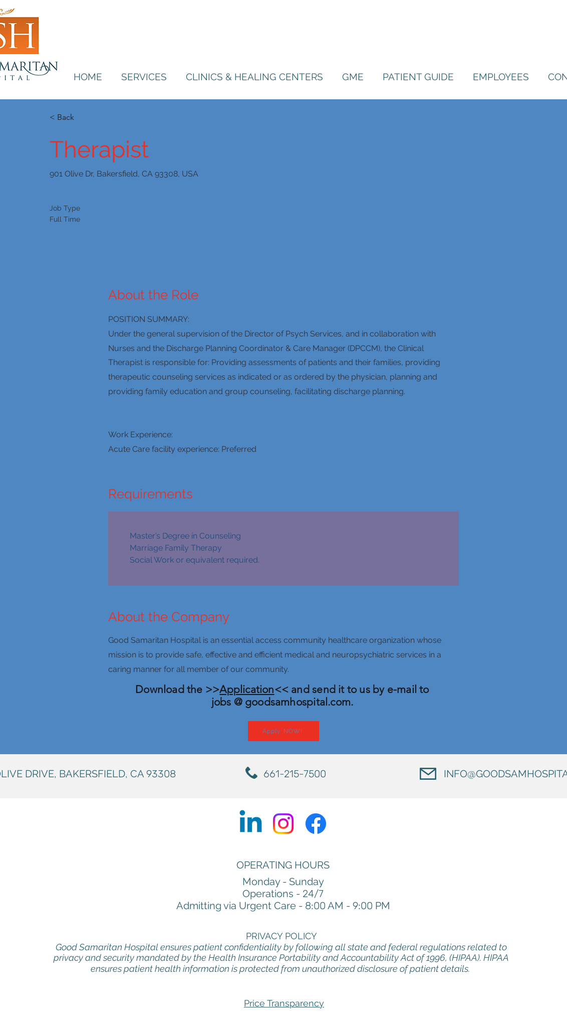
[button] (500, 77)
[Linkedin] (250, 823)
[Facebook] (316, 823)
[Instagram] (283, 823)
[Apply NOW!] (283, 731)
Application (246, 689)
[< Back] (85, 117)
